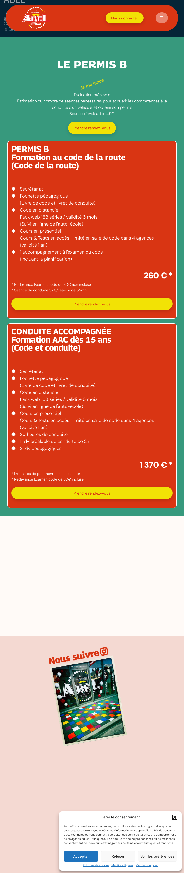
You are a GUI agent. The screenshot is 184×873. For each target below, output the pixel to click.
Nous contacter (124, 18)
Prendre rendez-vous (92, 128)
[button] (174, 817)
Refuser (118, 856)
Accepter (81, 856)
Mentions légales (122, 865)
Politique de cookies (96, 865)
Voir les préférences (157, 856)
